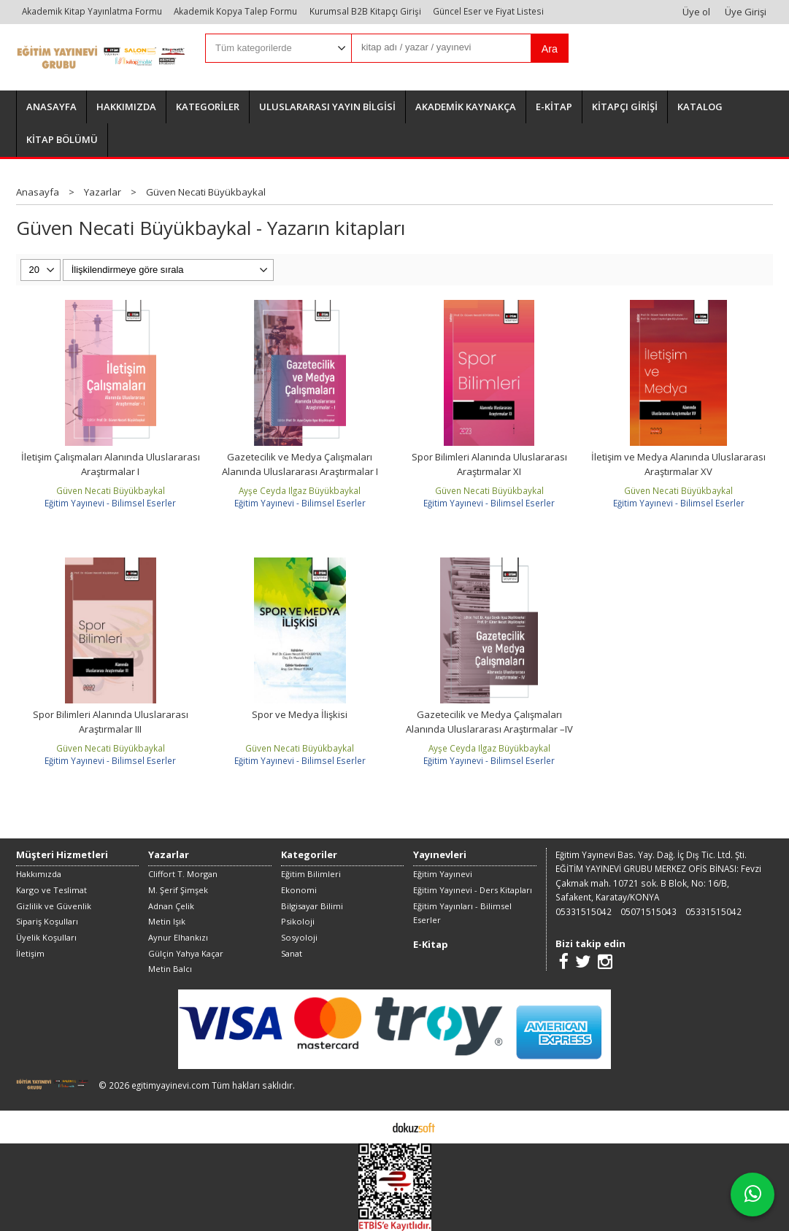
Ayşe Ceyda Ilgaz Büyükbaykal (300, 490)
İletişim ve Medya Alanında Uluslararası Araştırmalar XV (678, 464)
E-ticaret (372, 1126)
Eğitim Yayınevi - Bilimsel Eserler (110, 503)
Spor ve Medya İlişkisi (299, 714)
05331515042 (583, 911)
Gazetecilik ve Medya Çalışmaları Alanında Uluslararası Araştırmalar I (300, 464)
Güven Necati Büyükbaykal (110, 490)
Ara (550, 49)
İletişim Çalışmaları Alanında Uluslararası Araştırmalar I (110, 464)
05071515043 (648, 911)
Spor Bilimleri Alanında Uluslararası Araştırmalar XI (489, 464)
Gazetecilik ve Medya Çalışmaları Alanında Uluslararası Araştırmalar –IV (489, 722)
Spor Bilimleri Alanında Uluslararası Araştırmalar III (110, 722)
